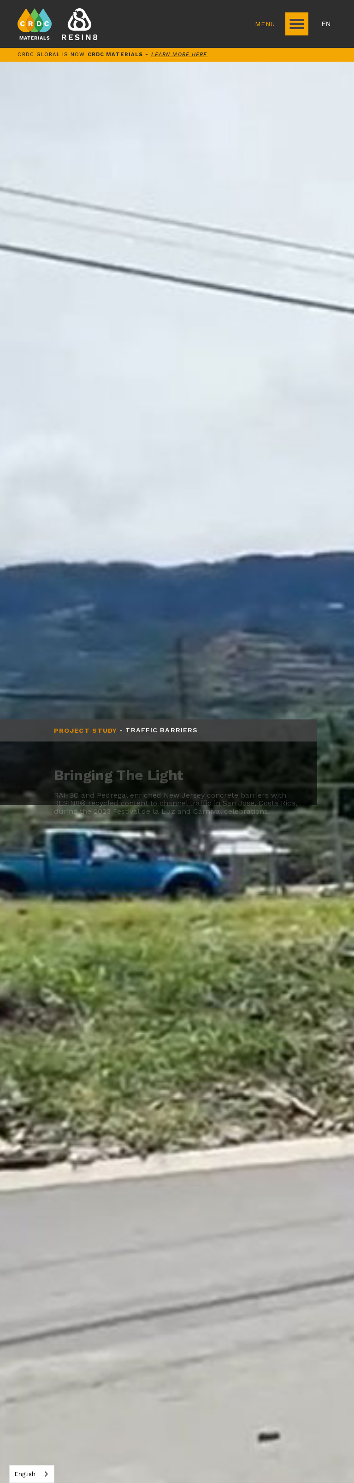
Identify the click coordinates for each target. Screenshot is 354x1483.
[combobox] (31, 1474)
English (24, 1474)
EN (326, 24)
